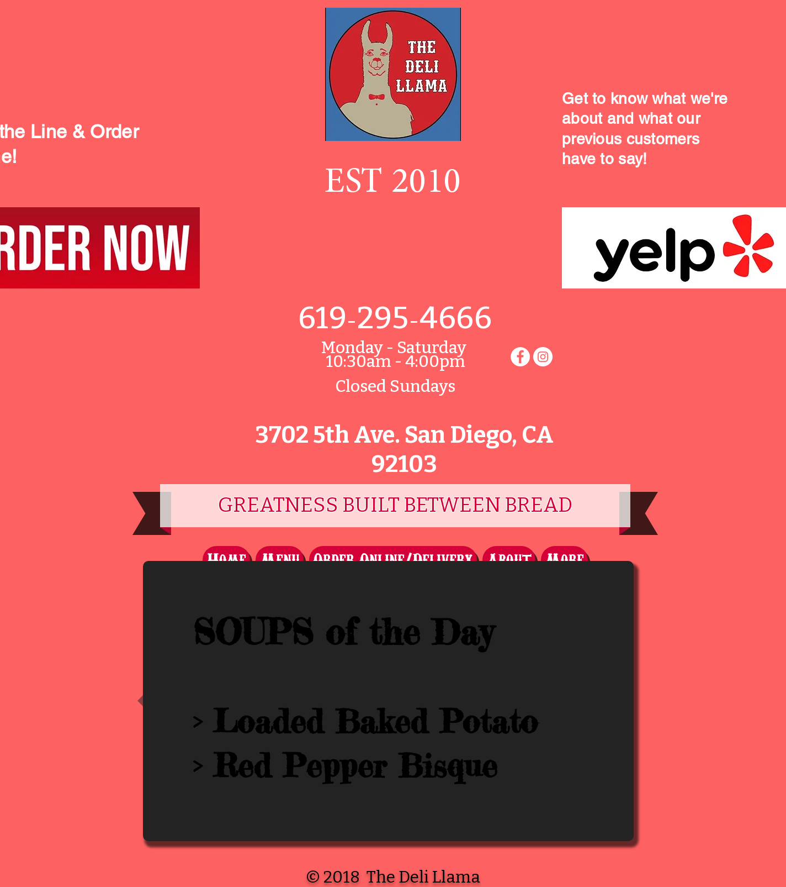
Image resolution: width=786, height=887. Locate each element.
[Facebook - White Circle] (520, 356)
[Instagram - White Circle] (543, 356)
